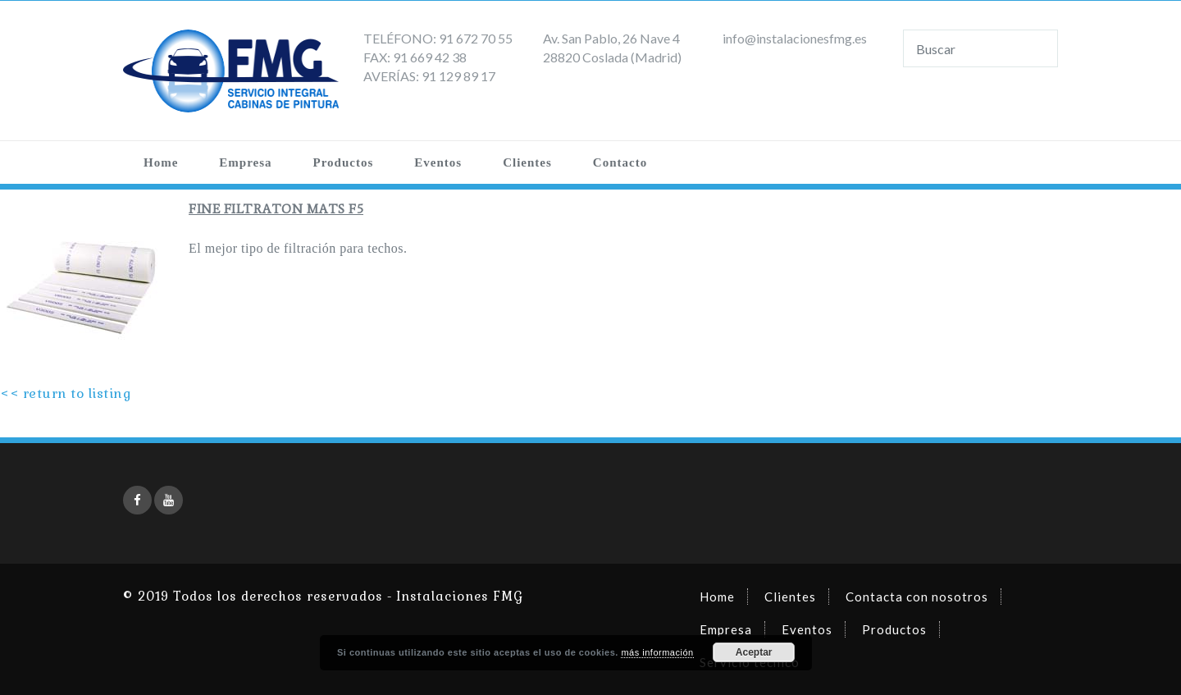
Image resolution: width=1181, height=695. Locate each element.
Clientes (527, 162)
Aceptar (754, 652)
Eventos (438, 162)
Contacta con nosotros (917, 596)
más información (657, 652)
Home (161, 162)
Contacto (620, 162)
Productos (343, 162)
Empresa (245, 162)
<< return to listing (65, 393)
